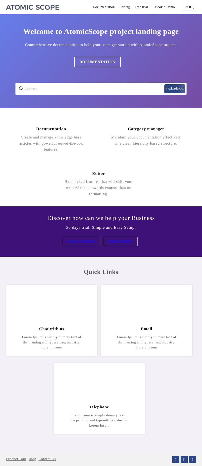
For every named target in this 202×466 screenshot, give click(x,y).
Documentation (104, 7)
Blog (32, 459)
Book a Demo (165, 7)
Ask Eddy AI (175, 88)
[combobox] (100, 89)
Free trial (141, 7)
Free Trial (121, 241)
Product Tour (16, 459)
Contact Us (47, 459)
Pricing (125, 7)
